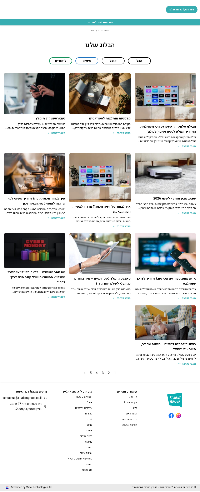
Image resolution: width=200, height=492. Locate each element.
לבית (89, 426)
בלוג (135, 409)
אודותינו (133, 398)
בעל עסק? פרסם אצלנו (181, 9)
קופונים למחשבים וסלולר (79, 460)
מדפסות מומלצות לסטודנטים (109, 118)
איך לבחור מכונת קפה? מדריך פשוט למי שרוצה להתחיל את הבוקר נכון (36, 201)
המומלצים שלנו (84, 398)
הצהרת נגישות (129, 426)
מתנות (89, 465)
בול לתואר (87, 471)
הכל (139, 60)
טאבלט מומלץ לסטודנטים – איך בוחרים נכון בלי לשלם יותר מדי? (102, 282)
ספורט (89, 449)
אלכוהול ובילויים (83, 409)
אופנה (89, 432)
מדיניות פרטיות (129, 420)
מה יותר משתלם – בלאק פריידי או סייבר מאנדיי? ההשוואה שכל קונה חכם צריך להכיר (36, 277)
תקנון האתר (131, 415)
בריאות (88, 443)
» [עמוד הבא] (85, 374)
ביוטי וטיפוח (86, 437)
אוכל (89, 403)
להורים (88, 415)
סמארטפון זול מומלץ (50, 118)
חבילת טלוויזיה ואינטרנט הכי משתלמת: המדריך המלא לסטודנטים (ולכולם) (168, 129)
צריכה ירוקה (86, 454)
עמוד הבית (103, 30)
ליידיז (89, 420)
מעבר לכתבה (186, 146)
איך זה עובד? (130, 403)
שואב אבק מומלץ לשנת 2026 (174, 198)
